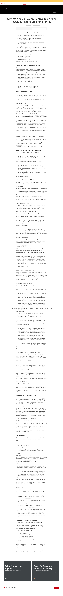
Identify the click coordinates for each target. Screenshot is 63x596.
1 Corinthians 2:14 (30, 329)
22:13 (39, 515)
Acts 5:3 (17, 348)
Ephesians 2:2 (19, 144)
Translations (49, 593)
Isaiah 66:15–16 (21, 540)
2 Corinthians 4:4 (39, 229)
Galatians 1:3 (24, 245)
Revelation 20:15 (32, 506)
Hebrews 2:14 (18, 259)
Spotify (42, 28)
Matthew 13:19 (29, 341)
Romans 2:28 (35, 458)
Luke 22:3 (31, 357)
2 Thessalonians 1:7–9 (24, 469)
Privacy (56, 593)
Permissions (53, 593)
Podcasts (31, 3)
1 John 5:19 (25, 252)
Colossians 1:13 (22, 248)
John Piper (17, 550)
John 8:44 (18, 366)
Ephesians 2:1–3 (30, 47)
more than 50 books (28, 552)
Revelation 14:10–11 (41, 513)
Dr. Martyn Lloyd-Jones (20, 522)
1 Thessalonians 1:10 (34, 123)
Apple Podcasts (35, 28)
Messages (24, 3)
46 (31, 482)
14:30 (22, 232)
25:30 (41, 515)
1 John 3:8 (41, 121)
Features (36, 3)
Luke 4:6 (36, 232)
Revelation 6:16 (34, 489)
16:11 (24, 232)
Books (28, 3)
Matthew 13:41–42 (30, 503)
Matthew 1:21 (23, 43)
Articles (20, 3)
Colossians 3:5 (32, 461)
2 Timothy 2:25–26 (28, 371)
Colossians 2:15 (41, 257)
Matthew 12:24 (32, 229)
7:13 (29, 515)
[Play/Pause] (6, 9)
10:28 (34, 515)
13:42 (36, 515)
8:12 (31, 515)
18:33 (27, 515)
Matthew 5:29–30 (22, 515)
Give (43, 3)
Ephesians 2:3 (22, 146)
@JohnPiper (21, 550)
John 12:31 (18, 232)
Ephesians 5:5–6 (19, 445)
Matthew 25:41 (28, 482)
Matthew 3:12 (27, 497)
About (40, 3)
